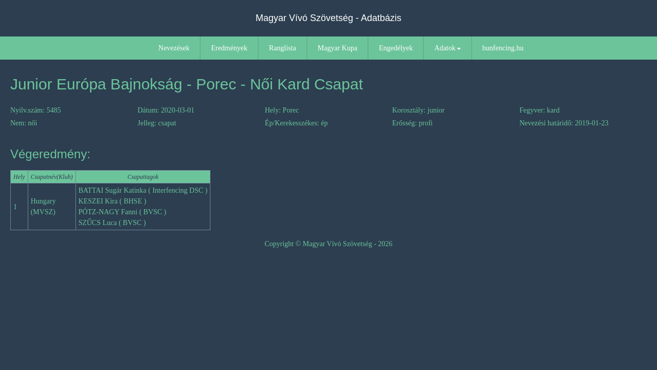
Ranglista (282, 48)
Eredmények (229, 48)
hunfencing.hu (503, 48)
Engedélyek (396, 48)
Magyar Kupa (337, 48)
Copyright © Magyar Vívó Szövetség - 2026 (328, 244)
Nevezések (174, 48)
